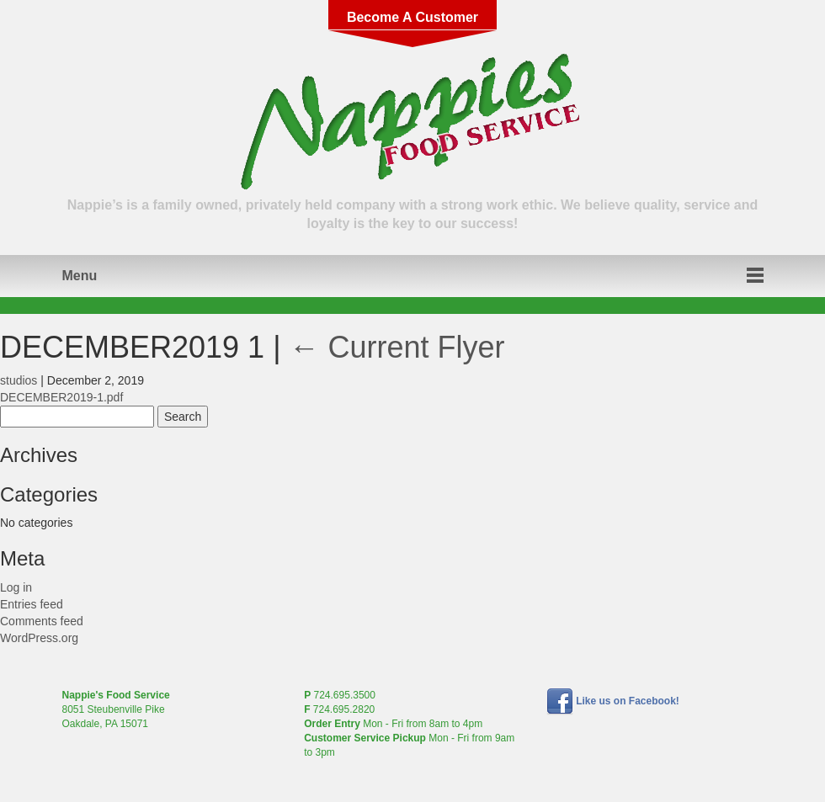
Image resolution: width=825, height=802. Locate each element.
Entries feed (31, 604)
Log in (16, 587)
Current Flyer (397, 347)
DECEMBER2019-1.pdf (61, 397)
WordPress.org (39, 638)
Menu (80, 275)
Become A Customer (412, 17)
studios (18, 380)
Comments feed (41, 621)
